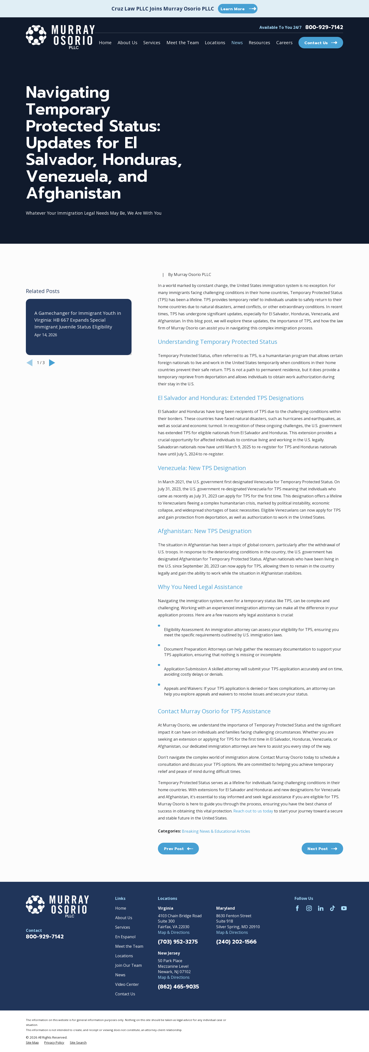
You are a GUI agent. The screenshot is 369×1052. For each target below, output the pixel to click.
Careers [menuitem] (284, 42)
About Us (123, 917)
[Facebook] (297, 908)
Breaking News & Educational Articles (216, 831)
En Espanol (125, 936)
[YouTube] (344, 908)
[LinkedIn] (321, 908)
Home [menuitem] (105, 42)
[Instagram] (309, 908)
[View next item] (52, 417)
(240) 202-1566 (236, 942)
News (120, 975)
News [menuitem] (237, 42)
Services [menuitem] (151, 42)
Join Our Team (128, 965)
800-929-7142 (324, 27)
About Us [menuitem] (127, 42)
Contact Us (125, 994)
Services (122, 927)
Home (120, 908)
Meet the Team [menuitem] (182, 42)
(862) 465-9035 (178, 986)
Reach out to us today (253, 811)
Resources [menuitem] (259, 42)
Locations (124, 955)
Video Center (127, 984)
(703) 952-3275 (178, 942)
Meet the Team (129, 946)
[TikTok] (332, 908)
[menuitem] (32, 1042)
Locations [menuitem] (215, 42)
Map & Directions (174, 932)
